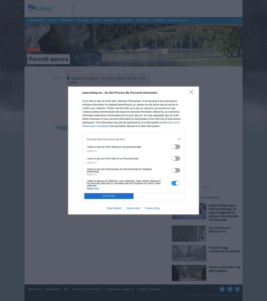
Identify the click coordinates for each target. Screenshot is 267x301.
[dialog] (133, 150)
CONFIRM (109, 196)
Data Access (133, 208)
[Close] (192, 93)
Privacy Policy (152, 208)
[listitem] (133, 139)
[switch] (175, 146)
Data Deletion (114, 208)
